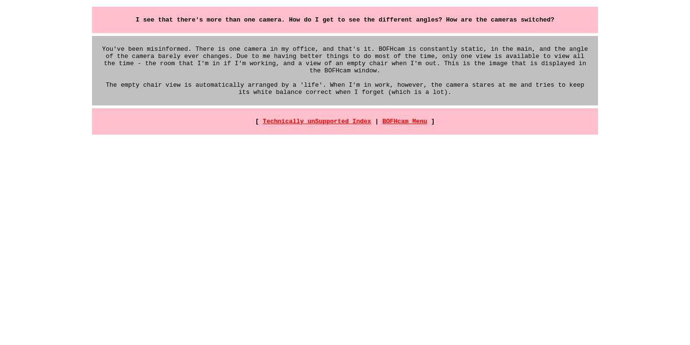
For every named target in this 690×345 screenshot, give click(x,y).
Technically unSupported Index (317, 133)
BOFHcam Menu (404, 133)
